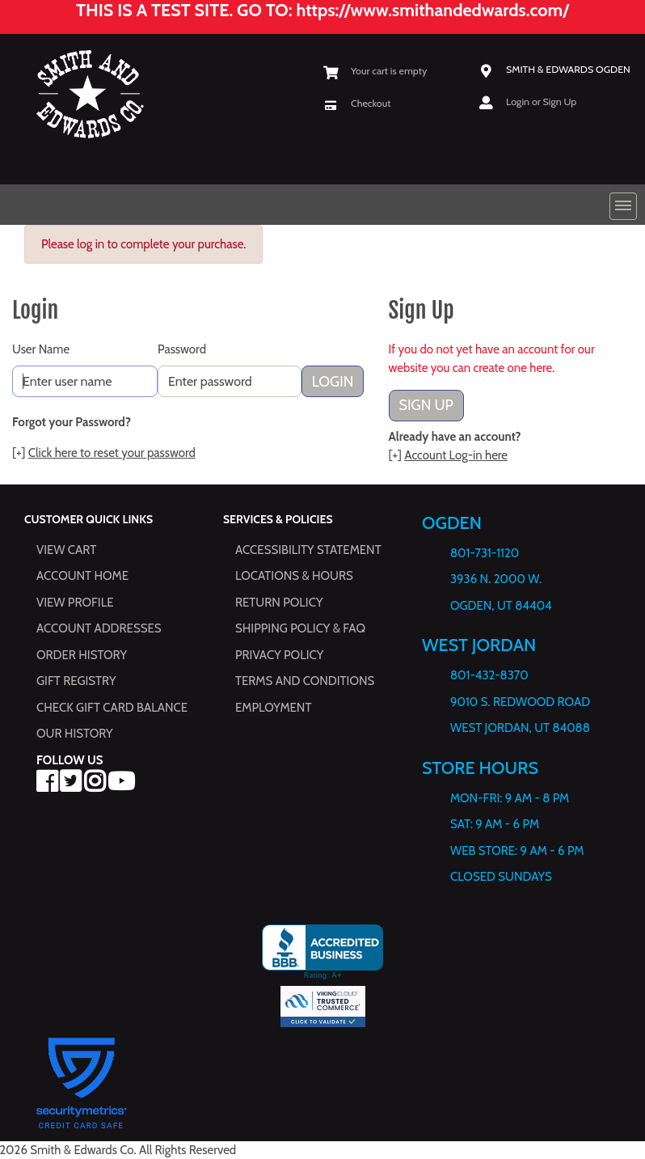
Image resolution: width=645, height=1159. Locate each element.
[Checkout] (356, 102)
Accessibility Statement (308, 550)
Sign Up (426, 405)
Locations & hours (294, 576)
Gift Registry (76, 681)
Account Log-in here (456, 455)
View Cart (66, 550)
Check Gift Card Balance (112, 707)
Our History (74, 733)
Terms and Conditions (304, 681)
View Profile (75, 602)
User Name (41, 349)
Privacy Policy (279, 655)
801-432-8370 (489, 675)
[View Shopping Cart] (374, 71)
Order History (81, 655)
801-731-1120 (484, 553)
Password (182, 349)
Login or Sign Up (541, 101)
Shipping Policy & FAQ (300, 628)
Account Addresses (98, 628)
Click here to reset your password (112, 453)
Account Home (82, 576)
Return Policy (278, 602)
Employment (273, 707)
